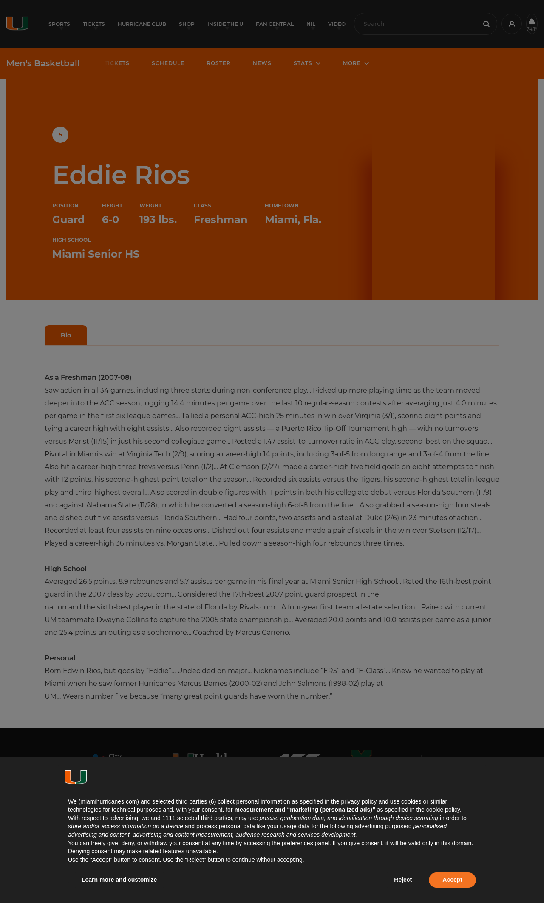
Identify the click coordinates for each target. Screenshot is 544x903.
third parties (216, 818)
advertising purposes (382, 826)
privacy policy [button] (359, 801)
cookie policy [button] (443, 809)
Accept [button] (452, 879)
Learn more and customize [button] (119, 879)
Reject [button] (403, 879)
